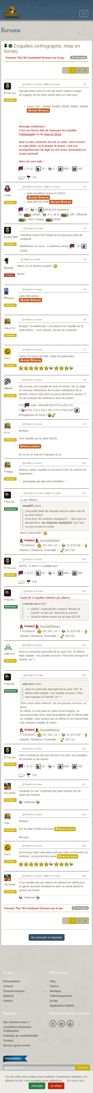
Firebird (9, 502)
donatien (9, 653)
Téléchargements (61, 995)
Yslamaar (9, 793)
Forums (11, 57)
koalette (9, 328)
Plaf (7, 432)
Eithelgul (10, 93)
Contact (8, 1040)
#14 (84, 645)
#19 (84, 846)
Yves (7, 358)
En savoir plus (75, 1080)
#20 (84, 876)
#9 (85, 424)
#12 (84, 559)
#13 (84, 591)
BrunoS (8, 268)
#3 (85, 228)
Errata (54, 1000)
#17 (84, 784)
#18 (84, 814)
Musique (55, 991)
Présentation (11, 981)
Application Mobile (62, 1005)
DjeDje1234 (11, 237)
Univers (8, 986)
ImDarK (8, 388)
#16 (84, 748)
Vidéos (54, 986)
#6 (85, 319)
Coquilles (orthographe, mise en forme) (42, 48)
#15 (84, 675)
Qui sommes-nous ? (16, 1022)
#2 (85, 187)
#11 (84, 493)
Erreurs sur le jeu (53, 57)
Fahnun (8, 471)
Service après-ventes (17, 1045)
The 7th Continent (28, 57)
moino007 (27, 506)
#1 (85, 84)
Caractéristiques (14, 991)
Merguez (9, 298)
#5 (85, 289)
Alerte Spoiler (38, 110)
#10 (84, 463)
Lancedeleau (30, 604)
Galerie (7, 1000)
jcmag (7, 195)
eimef (7, 823)
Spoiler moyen (30, 446)
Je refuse (56, 1085)
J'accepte (37, 1085)
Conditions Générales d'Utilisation (17, 1028)
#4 (85, 259)
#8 (85, 380)
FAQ (53, 981)
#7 (85, 349)
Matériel (8, 995)
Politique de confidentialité (20, 1035)
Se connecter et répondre (46, 937)
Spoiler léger (65, 829)
